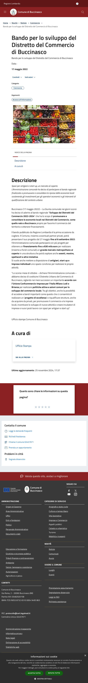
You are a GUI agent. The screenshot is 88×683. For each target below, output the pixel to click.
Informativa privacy (14, 633)
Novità (14, 22)
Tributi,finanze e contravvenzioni (20, 558)
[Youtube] (69, 494)
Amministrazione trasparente (18, 628)
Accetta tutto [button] (34, 673)
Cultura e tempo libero (58, 511)
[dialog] (44, 668)
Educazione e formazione (16, 549)
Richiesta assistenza (57, 601)
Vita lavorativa (55, 515)
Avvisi (51, 558)
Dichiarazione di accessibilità (18, 642)
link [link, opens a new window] (68, 668)
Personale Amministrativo (17, 529)
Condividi (17, 77)
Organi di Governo (13, 506)
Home (5, 22)
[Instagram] (75, 494)
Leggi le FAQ (54, 597)
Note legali (10, 637)
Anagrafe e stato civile (58, 506)
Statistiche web (12, 647)
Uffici (8, 515)
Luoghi (52, 570)
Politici (9, 524)
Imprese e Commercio (58, 520)
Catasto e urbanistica (58, 528)
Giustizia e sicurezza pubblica (18, 553)
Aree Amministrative (15, 511)
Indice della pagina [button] (23, 152)
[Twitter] (75, 491)
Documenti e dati (13, 533)
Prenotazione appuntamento (61, 587)
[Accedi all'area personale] (77, 3)
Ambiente (10, 562)
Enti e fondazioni (13, 520)
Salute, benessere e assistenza (19, 567)
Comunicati (54, 553)
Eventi (51, 574)
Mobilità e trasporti (57, 536)
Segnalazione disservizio (59, 592)
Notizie (24, 22)
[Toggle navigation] (5, 11)
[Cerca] (82, 12)
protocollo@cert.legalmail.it (18, 613)
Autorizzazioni (12, 571)
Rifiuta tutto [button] (54, 673)
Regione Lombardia (12, 3)
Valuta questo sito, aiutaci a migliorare (44, 476)
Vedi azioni (30, 77)
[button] (44, 678)
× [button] (85, 656)
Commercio (35, 22)
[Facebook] (69, 491)
